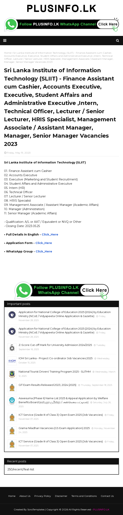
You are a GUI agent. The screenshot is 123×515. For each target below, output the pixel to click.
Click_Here (50, 234)
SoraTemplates (36, 509)
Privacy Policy (42, 495)
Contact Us (107, 495)
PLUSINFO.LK (101, 509)
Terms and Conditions (84, 495)
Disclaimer (61, 495)
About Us (24, 495)
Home (11, 495)
